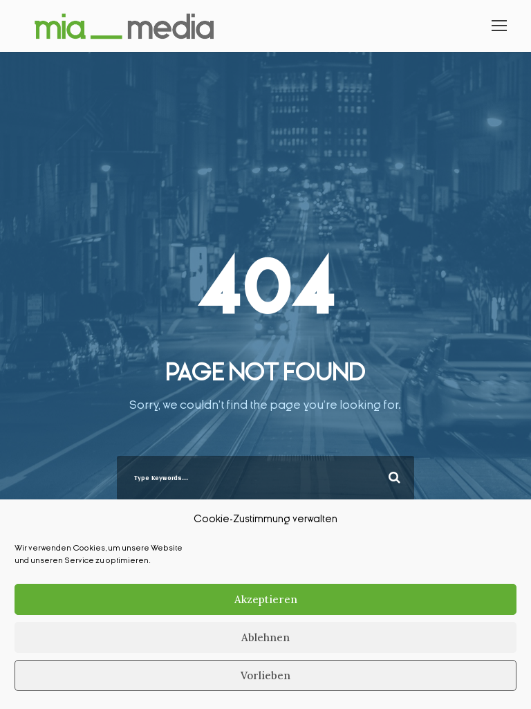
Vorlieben (265, 675)
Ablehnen (265, 637)
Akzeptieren (265, 599)
